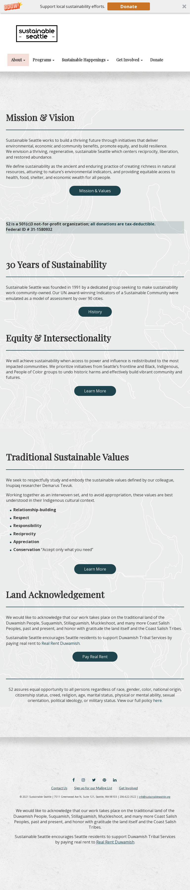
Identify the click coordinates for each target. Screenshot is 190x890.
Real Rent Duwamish (115, 842)
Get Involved (128, 788)
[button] (95, 6)
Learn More (95, 391)
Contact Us (59, 788)
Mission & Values (95, 190)
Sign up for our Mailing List (93, 788)
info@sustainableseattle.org (154, 796)
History (95, 311)
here (157, 700)
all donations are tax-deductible (122, 224)
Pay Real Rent (95, 656)
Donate (128, 6)
